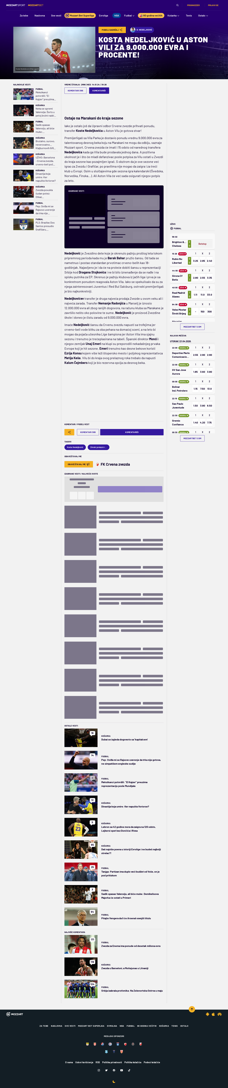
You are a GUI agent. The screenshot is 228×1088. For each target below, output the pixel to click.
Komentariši (99, 90)
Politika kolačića (132, 1062)
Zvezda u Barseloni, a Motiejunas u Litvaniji (124, 968)
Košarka (40, 105)
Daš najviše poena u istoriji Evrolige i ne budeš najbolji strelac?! (131, 851)
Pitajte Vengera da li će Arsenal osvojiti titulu (126, 918)
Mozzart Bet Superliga (91, 1026)
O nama (69, 1062)
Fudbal (39, 89)
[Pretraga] (177, 5)
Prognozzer (193, 5)
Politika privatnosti (112, 1062)
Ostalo (184, 1026)
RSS (98, 1062)
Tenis (174, 1026)
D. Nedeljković (141, 29)
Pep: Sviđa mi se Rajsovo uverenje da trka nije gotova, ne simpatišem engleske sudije (45, 210)
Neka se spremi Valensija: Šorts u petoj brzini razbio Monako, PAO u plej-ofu (45, 112)
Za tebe (44, 1026)
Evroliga (112, 1026)
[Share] (69, 432)
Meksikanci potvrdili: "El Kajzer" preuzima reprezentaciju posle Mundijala (45, 96)
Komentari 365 (75, 90)
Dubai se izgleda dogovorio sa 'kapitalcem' (124, 739)
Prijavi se (213, 5)
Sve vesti (70, 1026)
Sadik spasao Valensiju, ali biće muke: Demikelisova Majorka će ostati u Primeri (45, 128)
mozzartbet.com (192, 326)
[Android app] (207, 1014)
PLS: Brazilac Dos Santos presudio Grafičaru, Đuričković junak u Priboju (46, 226)
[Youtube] (121, 1070)
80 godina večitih (147, 1026)
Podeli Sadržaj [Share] (112, 29)
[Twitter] (106, 1070)
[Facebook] (114, 1070)
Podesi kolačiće (152, 1062)
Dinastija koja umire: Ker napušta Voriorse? (46, 177)
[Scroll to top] (192, 1009)
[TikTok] (129, 1070)
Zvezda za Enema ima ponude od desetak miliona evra (130, 945)
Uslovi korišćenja (84, 1062)
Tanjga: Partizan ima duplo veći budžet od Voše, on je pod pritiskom (130, 873)
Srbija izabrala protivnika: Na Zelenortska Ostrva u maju (132, 990)
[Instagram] (98, 1070)
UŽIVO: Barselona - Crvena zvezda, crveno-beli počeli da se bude (46, 161)
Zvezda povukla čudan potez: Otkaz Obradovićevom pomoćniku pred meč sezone (45, 193)
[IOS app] (213, 1014)
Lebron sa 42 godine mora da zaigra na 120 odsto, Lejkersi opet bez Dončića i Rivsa (128, 828)
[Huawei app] (219, 1014)
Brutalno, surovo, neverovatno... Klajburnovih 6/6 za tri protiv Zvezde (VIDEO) (45, 145)
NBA (122, 1026)
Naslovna (56, 1026)
